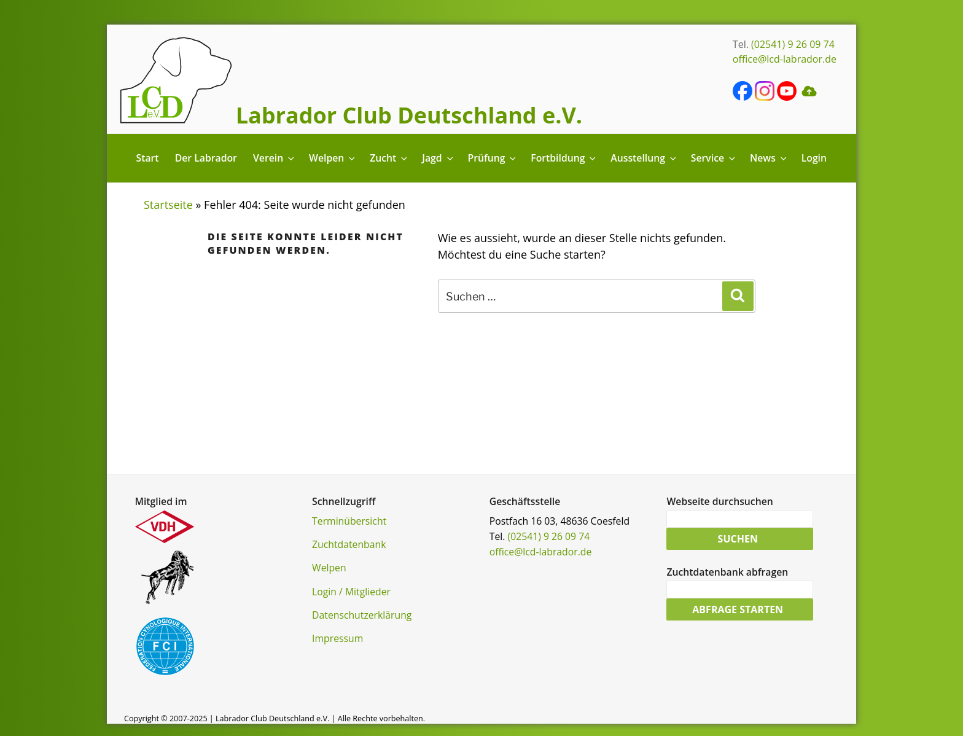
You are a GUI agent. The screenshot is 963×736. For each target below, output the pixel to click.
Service (714, 158)
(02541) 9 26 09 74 (793, 44)
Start (147, 158)
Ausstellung (643, 158)
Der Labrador (206, 158)
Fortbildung (564, 158)
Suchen (738, 539)
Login (814, 158)
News (769, 158)
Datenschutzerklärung (361, 615)
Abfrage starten (737, 609)
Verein (274, 158)
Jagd (438, 158)
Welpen (333, 158)
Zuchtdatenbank (349, 544)
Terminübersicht (349, 521)
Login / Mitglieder (351, 591)
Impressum (337, 638)
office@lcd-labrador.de (784, 59)
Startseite (168, 204)
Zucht (389, 158)
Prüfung (492, 158)
